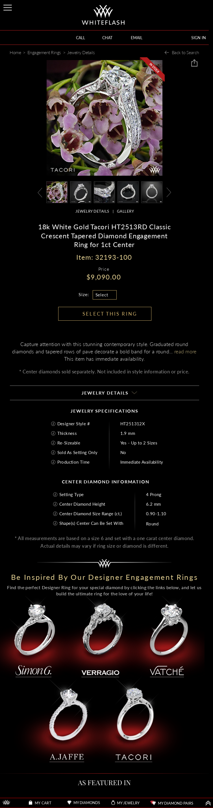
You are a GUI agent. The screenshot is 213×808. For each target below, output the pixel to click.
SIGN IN (198, 37)
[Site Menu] (8, 6)
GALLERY (125, 211)
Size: (84, 294)
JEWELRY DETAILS (92, 211)
